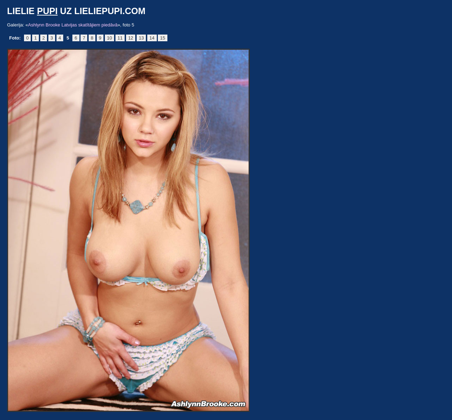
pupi (47, 11)
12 (130, 38)
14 (151, 38)
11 (120, 38)
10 (109, 38)
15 (162, 38)
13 (141, 38)
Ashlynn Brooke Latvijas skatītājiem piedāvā (73, 25)
